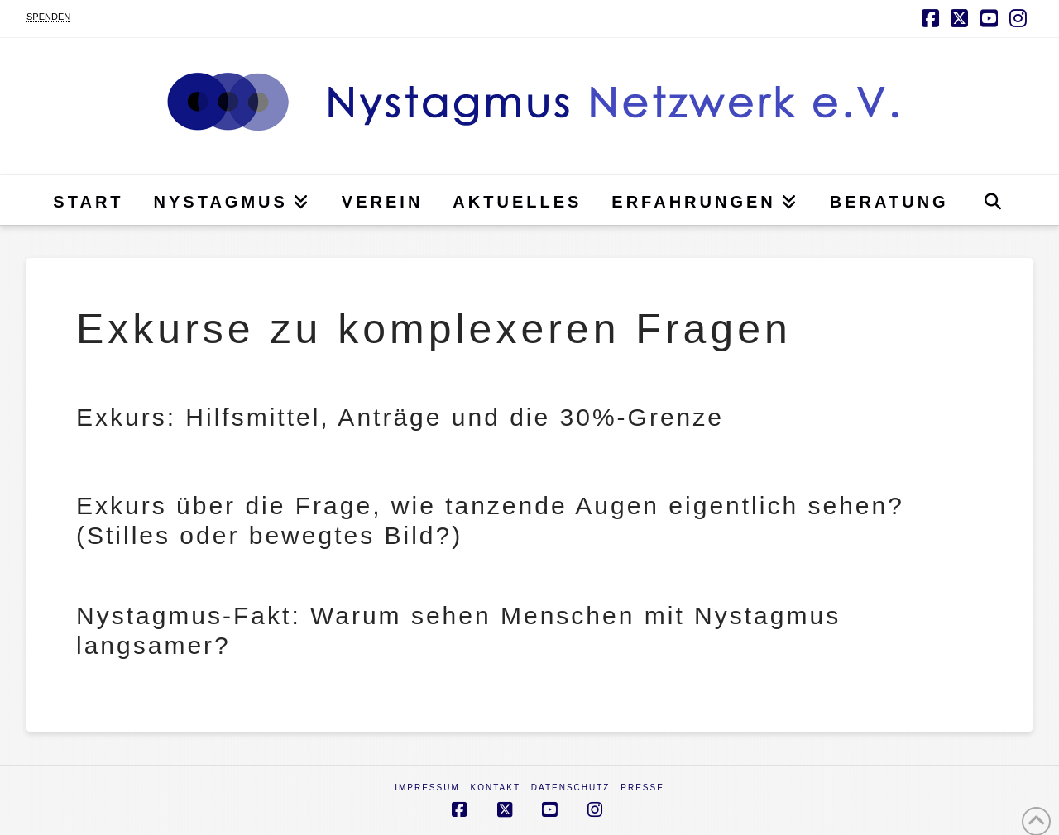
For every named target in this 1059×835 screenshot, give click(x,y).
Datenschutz (571, 787)
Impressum (427, 787)
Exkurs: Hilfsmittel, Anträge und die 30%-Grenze (400, 417)
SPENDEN (48, 16)
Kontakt (495, 787)
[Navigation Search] (992, 200)
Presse (642, 787)
